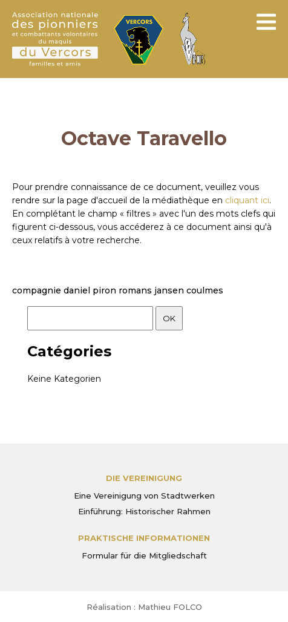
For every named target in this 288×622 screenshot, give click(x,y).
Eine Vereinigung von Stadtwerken (144, 495)
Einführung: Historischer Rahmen (144, 511)
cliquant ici (247, 200)
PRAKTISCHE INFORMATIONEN (144, 538)
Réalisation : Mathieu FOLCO (144, 607)
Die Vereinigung (144, 478)
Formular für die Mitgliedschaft (144, 555)
